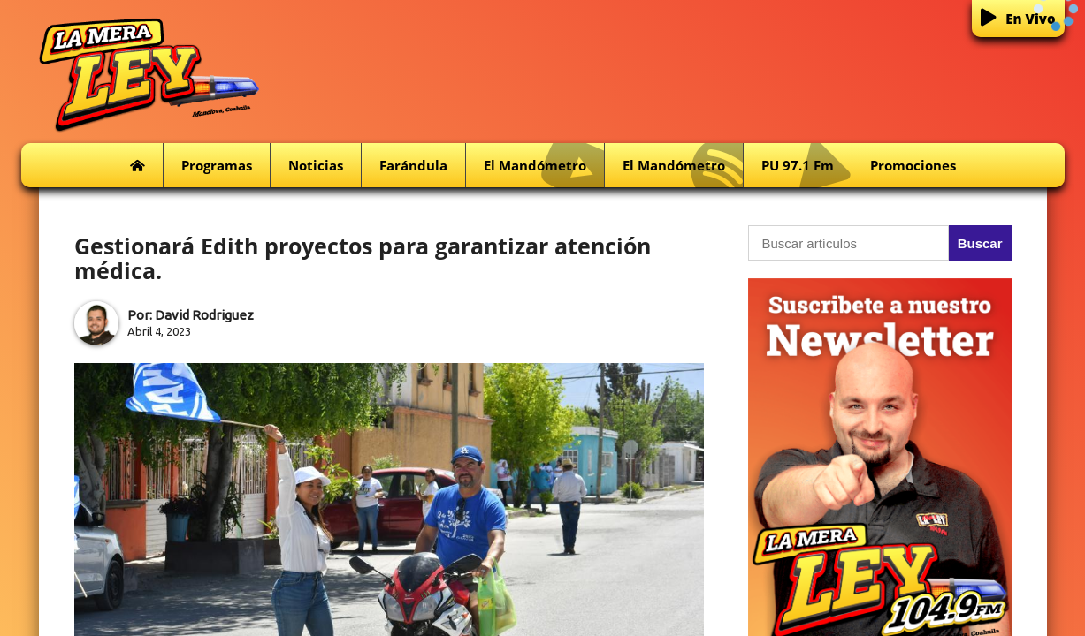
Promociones (913, 165)
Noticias (315, 165)
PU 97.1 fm (806, 165)
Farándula (413, 165)
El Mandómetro (544, 165)
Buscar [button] (980, 243)
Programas (216, 165)
